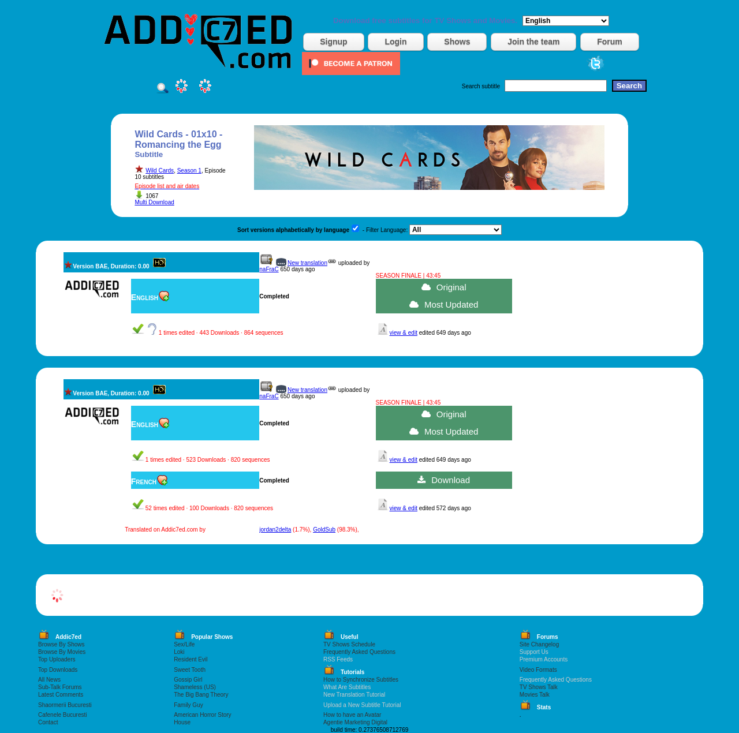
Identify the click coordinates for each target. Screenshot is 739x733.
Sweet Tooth (190, 670)
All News (49, 679)
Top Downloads (57, 670)
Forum (609, 41)
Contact (48, 722)
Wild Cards (159, 170)
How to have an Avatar (352, 715)
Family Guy (188, 705)
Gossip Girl (188, 679)
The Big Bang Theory (201, 694)
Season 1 (189, 170)
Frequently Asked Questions (359, 652)
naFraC (268, 269)
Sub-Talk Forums (60, 687)
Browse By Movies (61, 652)
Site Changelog (539, 644)
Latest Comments (60, 694)
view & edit (403, 333)
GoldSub (324, 529)
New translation (307, 263)
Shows (457, 41)
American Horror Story (202, 715)
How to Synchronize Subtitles (360, 679)
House (182, 722)
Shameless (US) (195, 687)
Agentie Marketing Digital (355, 722)
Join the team (533, 41)
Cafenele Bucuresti (62, 715)
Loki (179, 652)
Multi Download (154, 202)
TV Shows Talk (539, 687)
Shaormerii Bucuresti (65, 705)
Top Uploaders (56, 659)
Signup (333, 41)
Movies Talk (535, 694)
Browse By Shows (61, 644)
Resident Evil (190, 659)
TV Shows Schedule (349, 644)
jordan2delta (275, 529)
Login (395, 41)
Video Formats (538, 670)
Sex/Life (184, 644)
